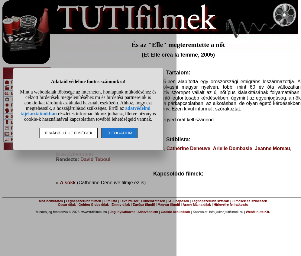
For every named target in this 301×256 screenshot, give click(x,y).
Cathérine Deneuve (188, 148)
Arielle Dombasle (232, 148)
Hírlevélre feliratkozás (231, 204)
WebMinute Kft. (258, 212)
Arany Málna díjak (197, 204)
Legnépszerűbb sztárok (210, 201)
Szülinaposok (178, 201)
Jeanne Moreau (272, 148)
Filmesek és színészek (249, 201)
